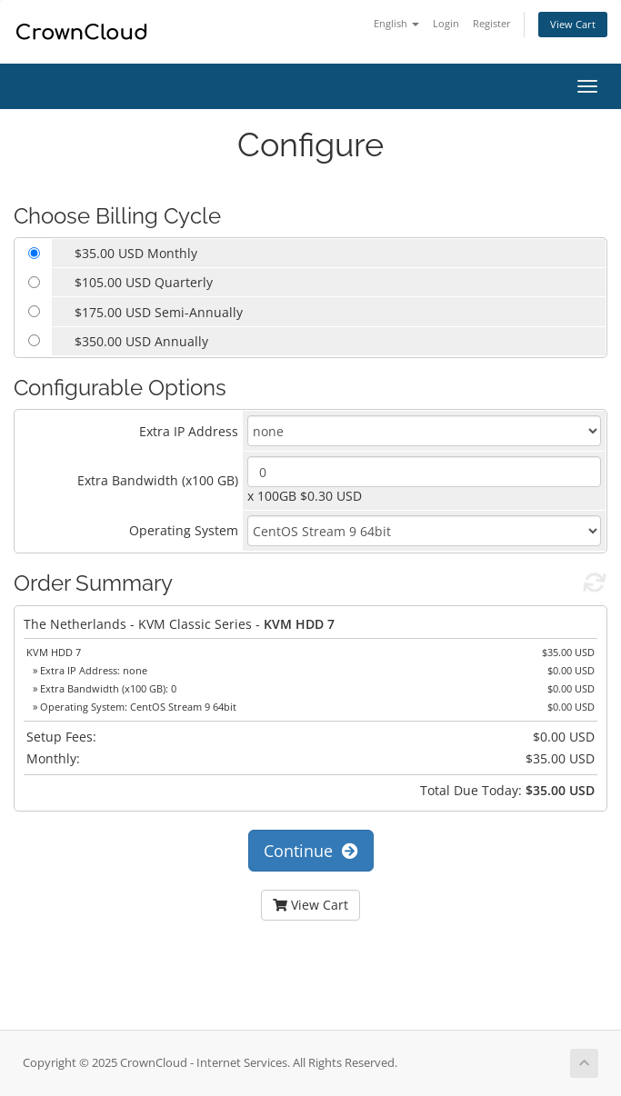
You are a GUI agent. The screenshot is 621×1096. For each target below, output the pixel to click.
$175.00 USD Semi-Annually (159, 312)
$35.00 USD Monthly (136, 253)
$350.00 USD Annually (141, 341)
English (396, 23)
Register (492, 23)
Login (446, 23)
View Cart (573, 24)
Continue (311, 851)
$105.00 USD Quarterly (144, 282)
